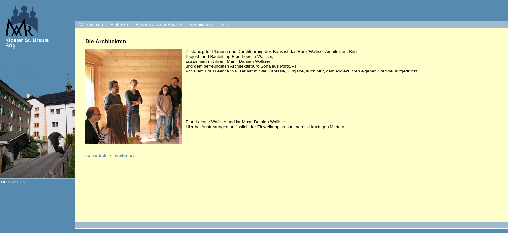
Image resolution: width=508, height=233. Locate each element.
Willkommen (91, 24)
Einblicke (119, 24)
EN (23, 182)
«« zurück (95, 155)
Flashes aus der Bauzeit (159, 24)
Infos (224, 24)
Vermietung (201, 24)
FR (13, 182)
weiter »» (125, 155)
